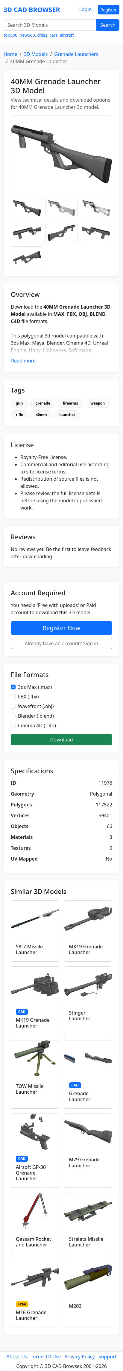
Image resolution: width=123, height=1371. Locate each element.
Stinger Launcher (80, 1015)
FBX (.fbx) (28, 696)
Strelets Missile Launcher (86, 1242)
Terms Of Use (46, 1356)
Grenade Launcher (80, 1096)
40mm (41, 414)
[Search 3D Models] (50, 25)
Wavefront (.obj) (36, 706)
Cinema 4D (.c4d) (37, 725)
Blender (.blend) (36, 716)
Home (10, 54)
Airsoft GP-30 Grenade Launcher (31, 1173)
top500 (10, 35)
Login (85, 9)
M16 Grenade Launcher (31, 1315)
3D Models (36, 54)
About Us (17, 1356)
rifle (19, 414)
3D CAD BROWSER (32, 9)
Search (108, 25)
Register (109, 10)
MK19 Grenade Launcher (86, 949)
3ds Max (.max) (35, 687)
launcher (67, 414)
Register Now (61, 628)
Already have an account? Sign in (61, 643)
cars (53, 35)
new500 (27, 35)
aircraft (67, 35)
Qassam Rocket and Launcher (33, 1242)
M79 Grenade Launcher (84, 1162)
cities (42, 35)
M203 (75, 1306)
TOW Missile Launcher (30, 1089)
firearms (70, 403)
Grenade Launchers (76, 54)
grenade (42, 403)
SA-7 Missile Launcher (29, 949)
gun (19, 403)
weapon (98, 403)
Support (107, 1356)
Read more (23, 360)
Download (61, 739)
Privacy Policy (80, 1356)
